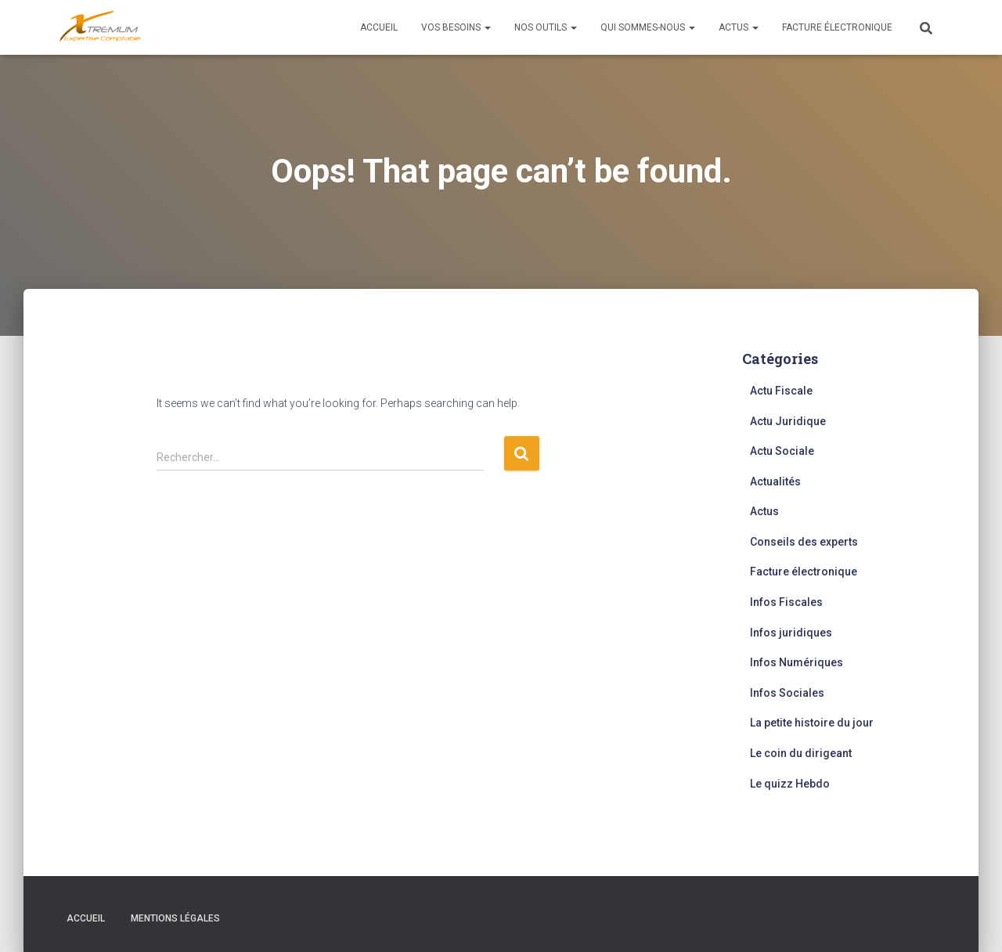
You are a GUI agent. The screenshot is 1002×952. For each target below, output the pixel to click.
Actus (739, 27)
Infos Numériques (796, 662)
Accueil (379, 27)
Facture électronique (837, 27)
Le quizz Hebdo (790, 783)
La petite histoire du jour (812, 722)
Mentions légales (175, 918)
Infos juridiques (791, 632)
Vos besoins (456, 27)
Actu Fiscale (781, 390)
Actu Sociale (782, 451)
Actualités (775, 481)
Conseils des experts (804, 542)
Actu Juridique (788, 421)
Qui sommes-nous (647, 27)
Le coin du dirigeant (801, 753)
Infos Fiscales (786, 602)
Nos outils (545, 27)
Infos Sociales (787, 693)
